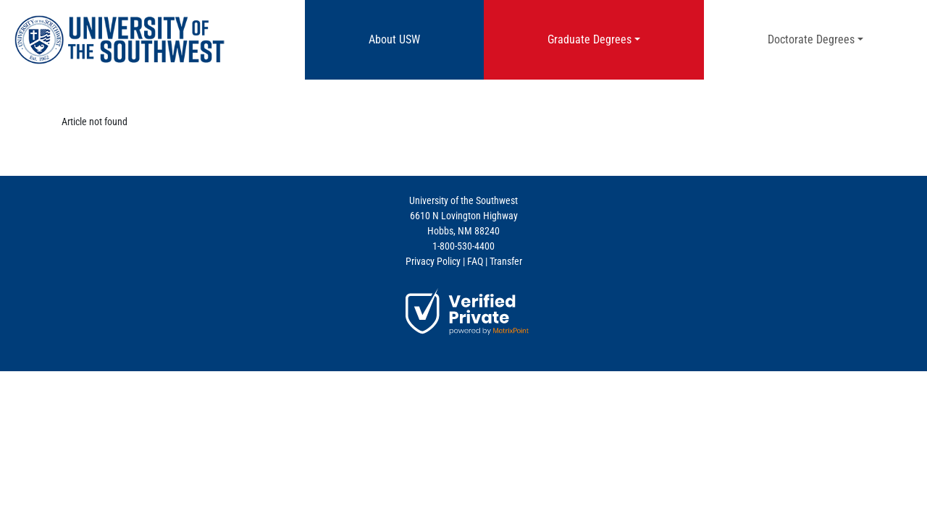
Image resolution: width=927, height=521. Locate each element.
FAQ (475, 261)
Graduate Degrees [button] (590, 39)
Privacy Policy (433, 261)
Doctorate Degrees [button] (811, 39)
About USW (413, 38)
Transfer (506, 261)
